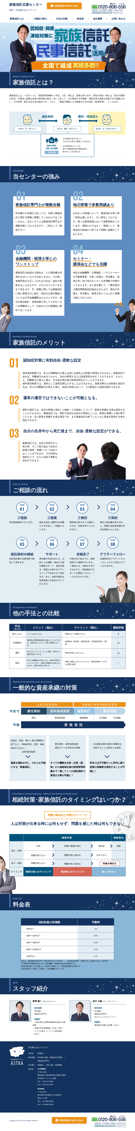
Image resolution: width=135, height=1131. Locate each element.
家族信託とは (17, 19)
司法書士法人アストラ (39, 1047)
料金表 (80, 19)
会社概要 (97, 19)
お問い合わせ (118, 19)
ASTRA (22, 1122)
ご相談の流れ (40, 19)
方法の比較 (62, 19)
